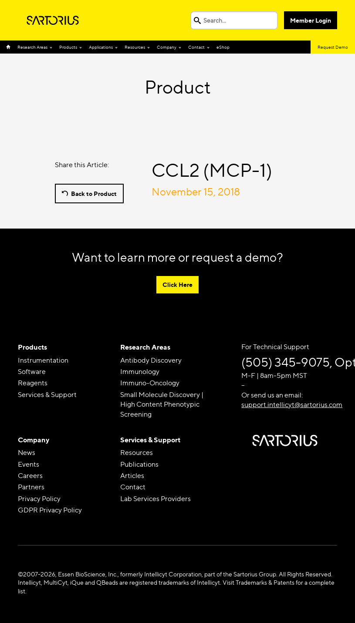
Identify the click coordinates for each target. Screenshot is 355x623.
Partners (31, 487)
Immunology (139, 371)
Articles (132, 475)
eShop (223, 47)
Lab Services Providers (155, 499)
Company (166, 47)
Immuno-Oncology (149, 383)
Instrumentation (43, 360)
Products (68, 47)
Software (32, 371)
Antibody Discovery (151, 360)
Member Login (310, 20)
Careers (30, 475)
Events (28, 464)
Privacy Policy (39, 499)
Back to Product (94, 193)
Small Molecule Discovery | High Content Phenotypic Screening (161, 404)
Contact (196, 47)
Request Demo (333, 47)
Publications (139, 464)
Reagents (32, 383)
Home (10, 47)
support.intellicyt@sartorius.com (291, 405)
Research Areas (32, 47)
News (26, 452)
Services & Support (47, 395)
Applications (101, 47)
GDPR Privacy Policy (50, 510)
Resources (135, 47)
